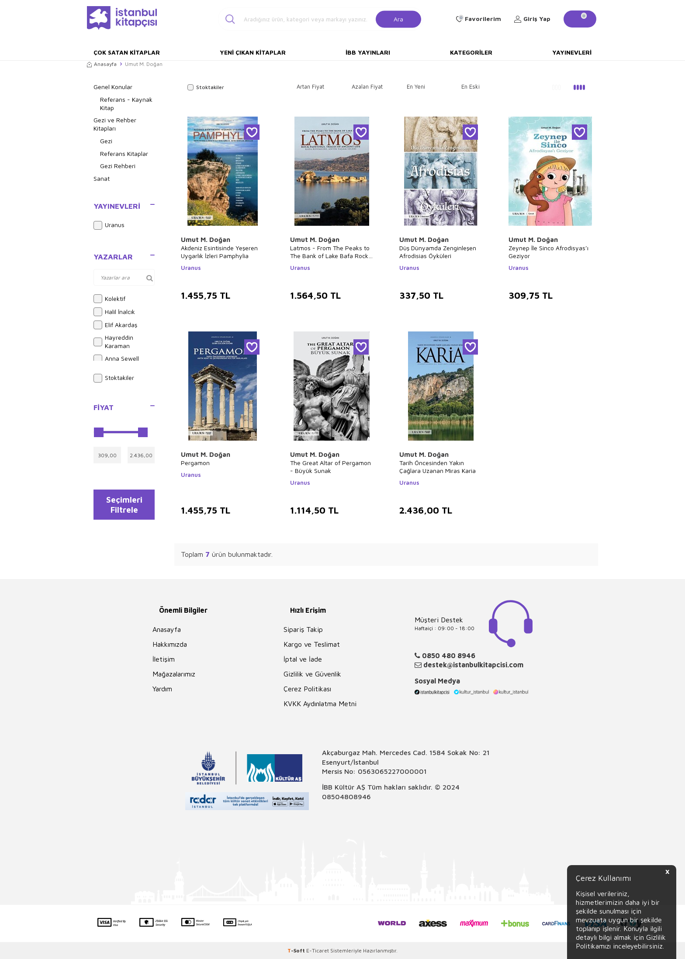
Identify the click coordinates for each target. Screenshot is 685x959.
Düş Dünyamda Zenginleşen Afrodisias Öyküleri (437, 251)
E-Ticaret (317, 950)
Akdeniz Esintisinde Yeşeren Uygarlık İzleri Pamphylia (219, 251)
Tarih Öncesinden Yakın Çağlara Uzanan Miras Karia (437, 466)
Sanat (101, 178)
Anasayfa (102, 64)
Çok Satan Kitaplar (126, 52)
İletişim (163, 659)
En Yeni (416, 86)
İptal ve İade (303, 659)
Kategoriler (471, 52)
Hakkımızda (169, 644)
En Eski (470, 86)
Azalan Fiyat (367, 86)
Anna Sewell (116, 359)
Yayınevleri (572, 52)
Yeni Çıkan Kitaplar (253, 52)
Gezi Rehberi (117, 165)
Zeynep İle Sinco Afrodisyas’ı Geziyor (548, 251)
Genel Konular (112, 86)
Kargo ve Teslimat (312, 644)
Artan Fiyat (310, 86)
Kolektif (109, 298)
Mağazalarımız (173, 674)
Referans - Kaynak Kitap (126, 103)
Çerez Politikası (307, 689)
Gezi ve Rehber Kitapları (114, 124)
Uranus (109, 225)
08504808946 (346, 796)
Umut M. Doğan (205, 239)
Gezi (106, 141)
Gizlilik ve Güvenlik (312, 674)
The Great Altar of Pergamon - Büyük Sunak (330, 466)
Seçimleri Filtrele (124, 506)
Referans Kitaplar (124, 153)
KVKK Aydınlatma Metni (320, 703)
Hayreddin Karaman (113, 341)
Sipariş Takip (303, 629)
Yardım (162, 689)
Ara (398, 18)
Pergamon (195, 462)
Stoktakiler (113, 378)
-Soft (296, 950)
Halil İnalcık (114, 311)
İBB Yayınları (368, 52)
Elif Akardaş (115, 325)
